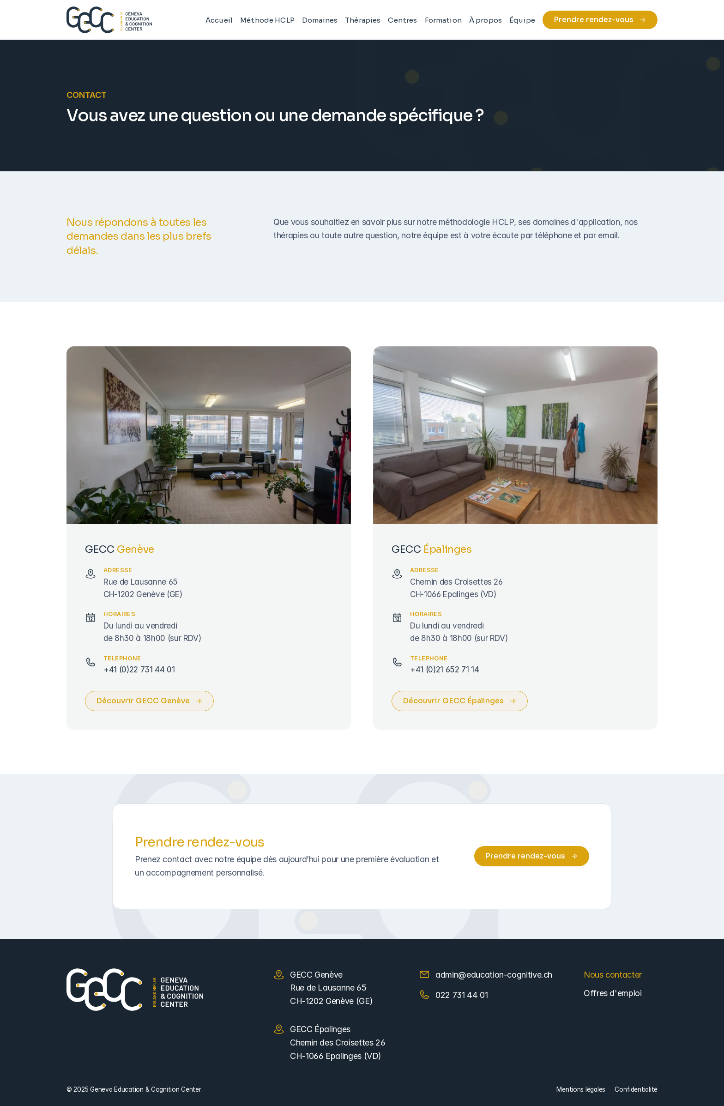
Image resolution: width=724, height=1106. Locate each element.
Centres (402, 20)
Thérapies (362, 20)
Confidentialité (636, 1089)
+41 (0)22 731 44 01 (139, 669)
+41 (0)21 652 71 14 (444, 669)
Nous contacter (613, 974)
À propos (485, 20)
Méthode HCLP (267, 20)
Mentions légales (580, 1089)
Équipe (522, 20)
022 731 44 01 (461, 995)
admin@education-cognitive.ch (493, 974)
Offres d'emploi (613, 993)
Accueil (219, 20)
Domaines (320, 20)
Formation (443, 20)
